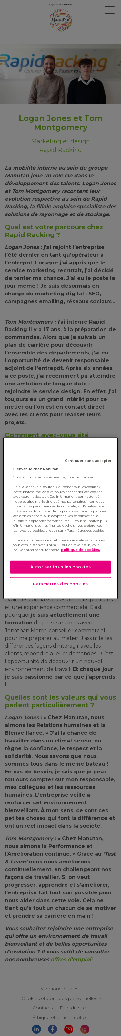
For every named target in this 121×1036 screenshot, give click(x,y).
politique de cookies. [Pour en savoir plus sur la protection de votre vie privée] (80, 550)
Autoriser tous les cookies (60, 566)
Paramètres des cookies (60, 584)
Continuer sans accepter (88, 461)
